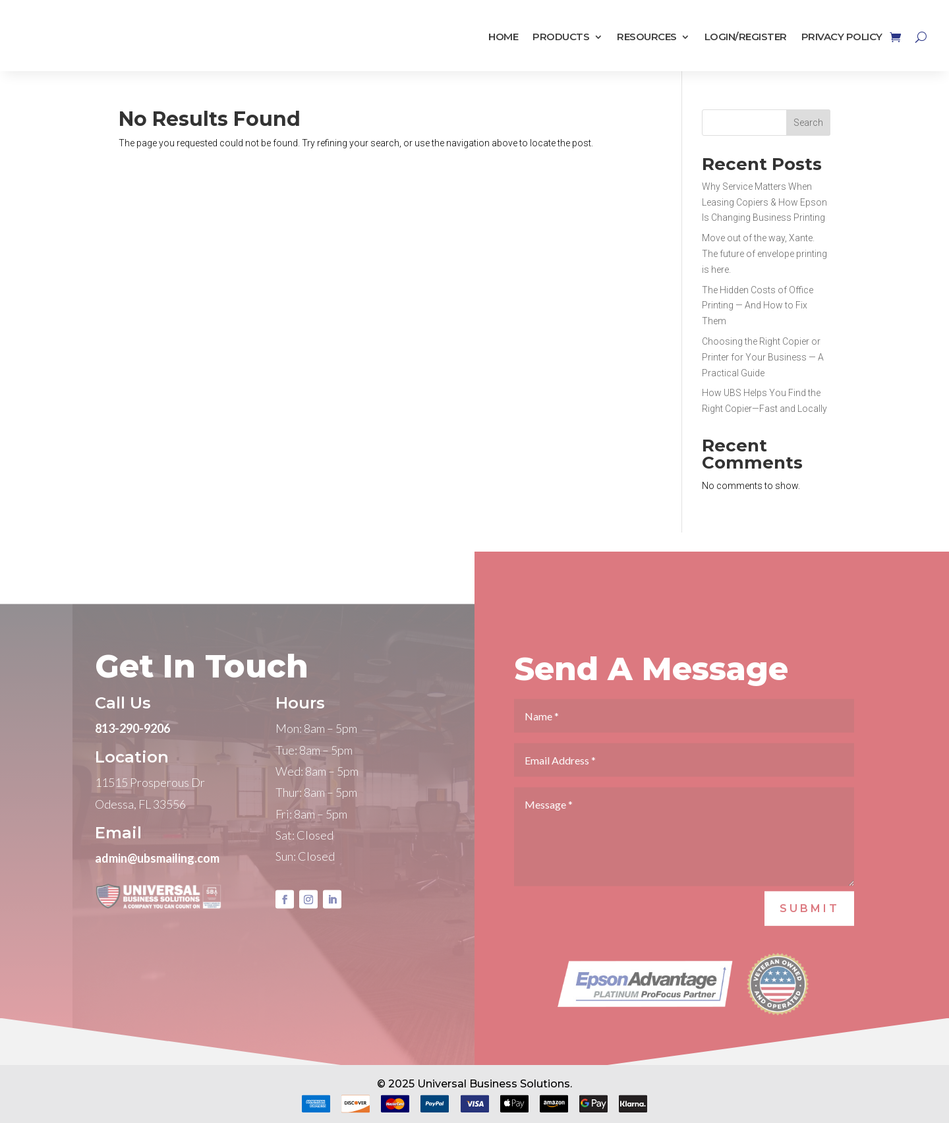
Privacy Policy (841, 37)
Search (808, 122)
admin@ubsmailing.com (157, 878)
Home (503, 37)
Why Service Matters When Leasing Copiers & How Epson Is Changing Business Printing (764, 202)
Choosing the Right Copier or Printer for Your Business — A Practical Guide (763, 357)
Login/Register (746, 37)
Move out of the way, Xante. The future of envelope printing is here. (764, 254)
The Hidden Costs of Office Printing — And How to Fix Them (757, 306)
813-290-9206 (132, 748)
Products (560, 37)
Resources (647, 37)
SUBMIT (810, 928)
